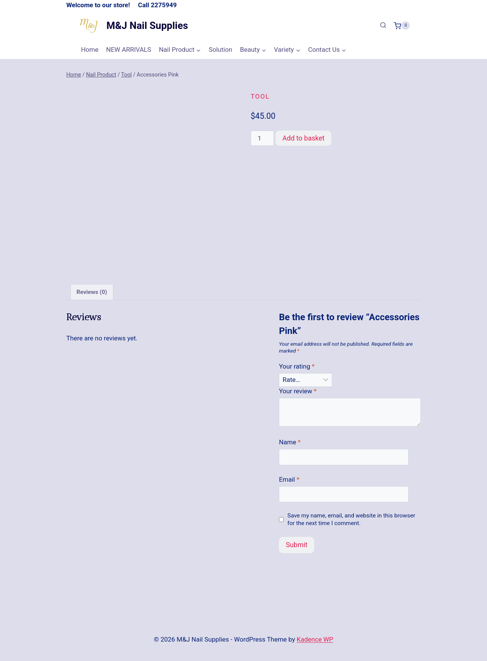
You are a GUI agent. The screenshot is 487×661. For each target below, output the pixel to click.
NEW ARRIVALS (128, 49)
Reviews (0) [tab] (91, 290)
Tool (260, 96)
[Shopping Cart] (402, 25)
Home (90, 49)
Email (289, 477)
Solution (220, 49)
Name (290, 440)
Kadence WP (315, 638)
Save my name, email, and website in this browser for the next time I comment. (351, 517)
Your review (298, 389)
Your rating (297, 365)
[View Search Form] (383, 25)
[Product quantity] (262, 138)
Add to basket (303, 138)
